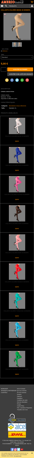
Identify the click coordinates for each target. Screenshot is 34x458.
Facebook (12, 80)
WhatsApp (22, 80)
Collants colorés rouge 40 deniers (17, 281)
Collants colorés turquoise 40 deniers (17, 311)
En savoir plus (17, 456)
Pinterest (27, 80)
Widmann (5, 51)
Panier (32, 2)
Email (6, 80)
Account (32, 6)
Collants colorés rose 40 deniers (17, 252)
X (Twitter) (17, 80)
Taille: (2, 54)
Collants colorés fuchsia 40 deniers (17, 194)
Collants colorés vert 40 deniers (17, 369)
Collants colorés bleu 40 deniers (17, 165)
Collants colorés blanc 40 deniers (17, 136)
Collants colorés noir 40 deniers (17, 223)
